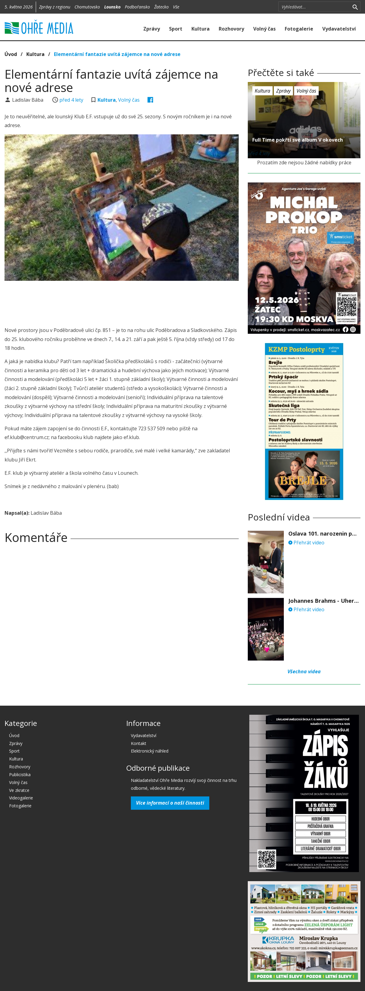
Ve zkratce (19, 790)
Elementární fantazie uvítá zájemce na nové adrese (117, 54)
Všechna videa (304, 671)
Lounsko (112, 7)
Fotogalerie (299, 28)
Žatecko (161, 7)
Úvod (11, 54)
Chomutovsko (87, 7)
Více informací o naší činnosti (170, 802)
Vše (176, 7)
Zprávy (151, 28)
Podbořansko (137, 7)
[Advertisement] (122, 302)
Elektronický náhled (149, 751)
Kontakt (138, 743)
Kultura (200, 28)
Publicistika (20, 774)
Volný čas (264, 28)
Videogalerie (21, 798)
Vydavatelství (339, 28)
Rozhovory (231, 28)
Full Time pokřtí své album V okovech (297, 139)
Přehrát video (306, 542)
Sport (175, 28)
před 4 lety (71, 100)
